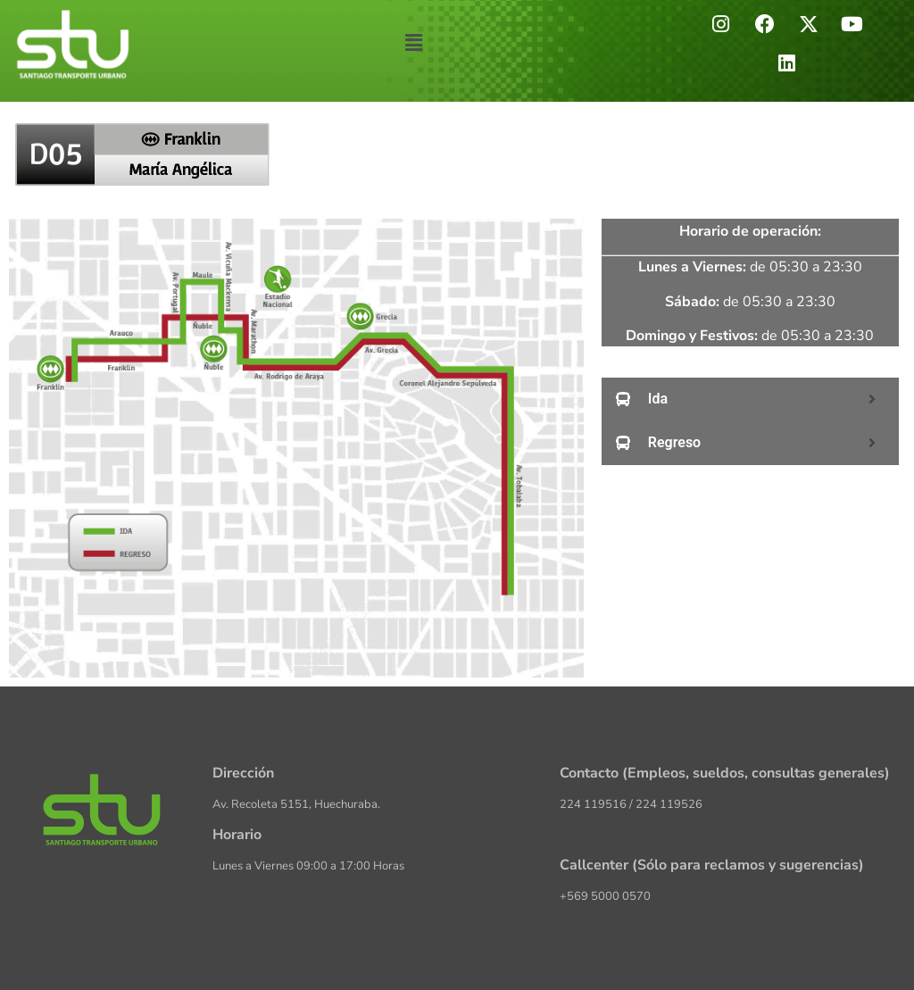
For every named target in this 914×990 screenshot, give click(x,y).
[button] (414, 44)
